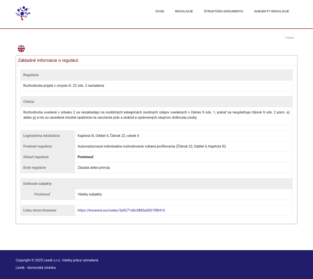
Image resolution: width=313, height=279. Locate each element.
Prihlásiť (289, 37)
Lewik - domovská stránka (36, 268)
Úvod (159, 11)
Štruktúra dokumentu (223, 11)
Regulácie (184, 11)
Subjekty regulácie (271, 11)
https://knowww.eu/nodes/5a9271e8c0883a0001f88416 (121, 210)
